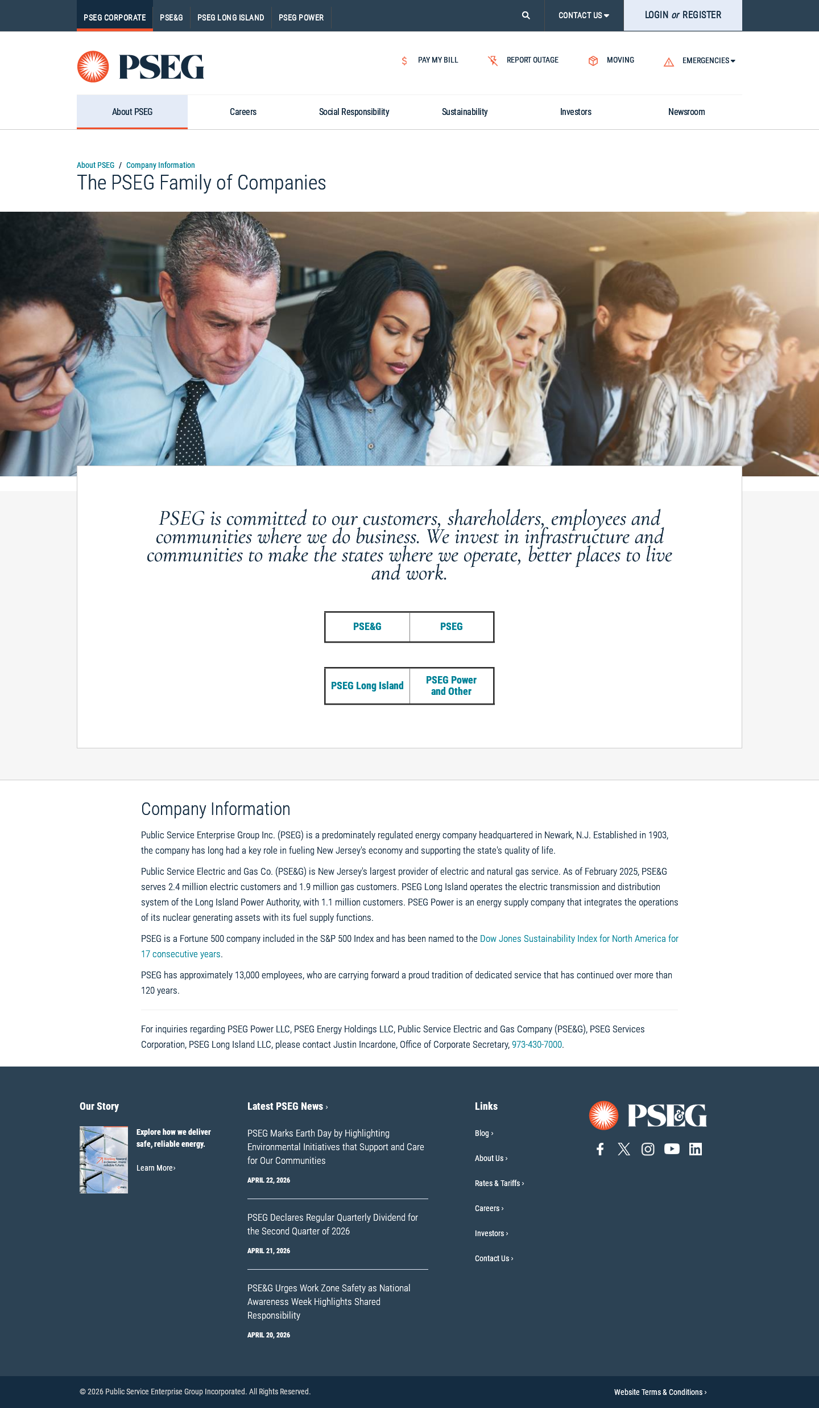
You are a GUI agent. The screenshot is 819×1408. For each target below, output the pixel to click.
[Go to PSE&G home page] (648, 1115)
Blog (482, 1133)
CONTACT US (584, 15)
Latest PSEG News (287, 1106)
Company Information (160, 165)
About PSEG (95, 165)
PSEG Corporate (115, 17)
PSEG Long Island (230, 17)
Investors (489, 1233)
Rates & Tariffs (497, 1183)
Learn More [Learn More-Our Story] (156, 1167)
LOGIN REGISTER (683, 15)
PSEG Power (301, 17)
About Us (489, 1158)
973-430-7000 (537, 1044)
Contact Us (492, 1258)
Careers (487, 1208)
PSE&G (171, 17)
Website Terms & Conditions (660, 1392)
